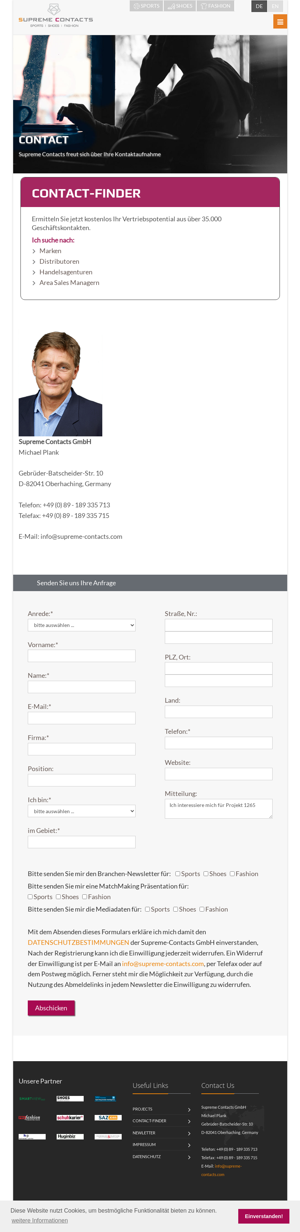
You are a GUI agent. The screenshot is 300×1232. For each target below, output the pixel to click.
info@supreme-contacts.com (163, 963)
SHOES (180, 6)
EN (275, 6)
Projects (142, 1109)
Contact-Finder (149, 1120)
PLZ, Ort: (178, 657)
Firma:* (38, 737)
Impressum (144, 1144)
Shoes (218, 873)
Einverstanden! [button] (264, 1216)
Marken (50, 251)
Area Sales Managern (69, 282)
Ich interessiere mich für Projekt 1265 (219, 809)
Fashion (247, 873)
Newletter (144, 1132)
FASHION (216, 6)
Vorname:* (43, 645)
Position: (41, 769)
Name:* (38, 675)
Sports (190, 873)
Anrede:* (40, 613)
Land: (173, 700)
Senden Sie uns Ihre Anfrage (76, 583)
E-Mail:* (39, 706)
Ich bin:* (39, 800)
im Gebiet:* (44, 830)
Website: (178, 762)
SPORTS (146, 6)
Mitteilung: (181, 793)
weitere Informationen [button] (40, 1220)
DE (259, 6)
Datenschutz (147, 1156)
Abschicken (51, 1008)
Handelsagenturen (65, 272)
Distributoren (59, 261)
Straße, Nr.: (181, 613)
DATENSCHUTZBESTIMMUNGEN (78, 942)
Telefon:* (177, 731)
